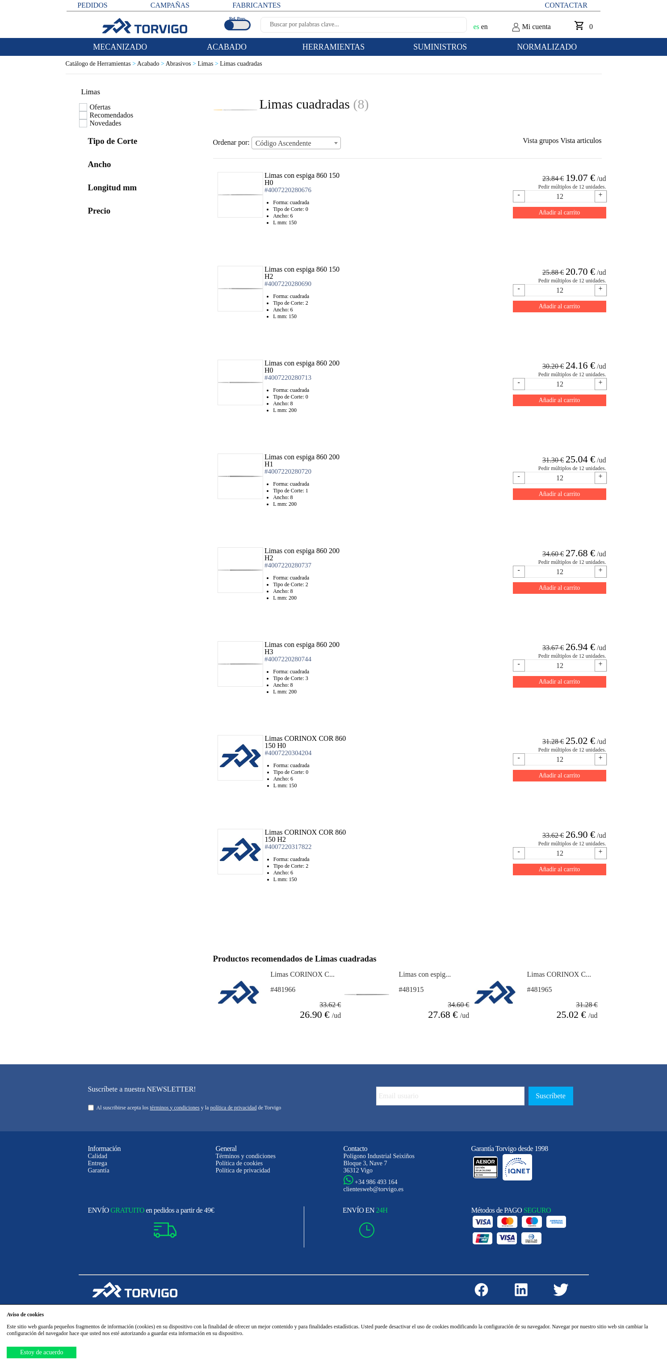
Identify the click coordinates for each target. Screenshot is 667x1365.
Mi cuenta (531, 27)
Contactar (566, 5)
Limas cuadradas (241, 63)
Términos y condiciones (246, 1156)
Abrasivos (182, 63)
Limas (208, 63)
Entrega (98, 1163)
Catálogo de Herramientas (101, 63)
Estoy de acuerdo (41, 1352)
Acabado (151, 63)
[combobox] (296, 143)
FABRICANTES (256, 5)
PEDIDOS (92, 5)
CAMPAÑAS (170, 5)
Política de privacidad (243, 1170)
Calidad (98, 1156)
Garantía (98, 1170)
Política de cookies (239, 1163)
